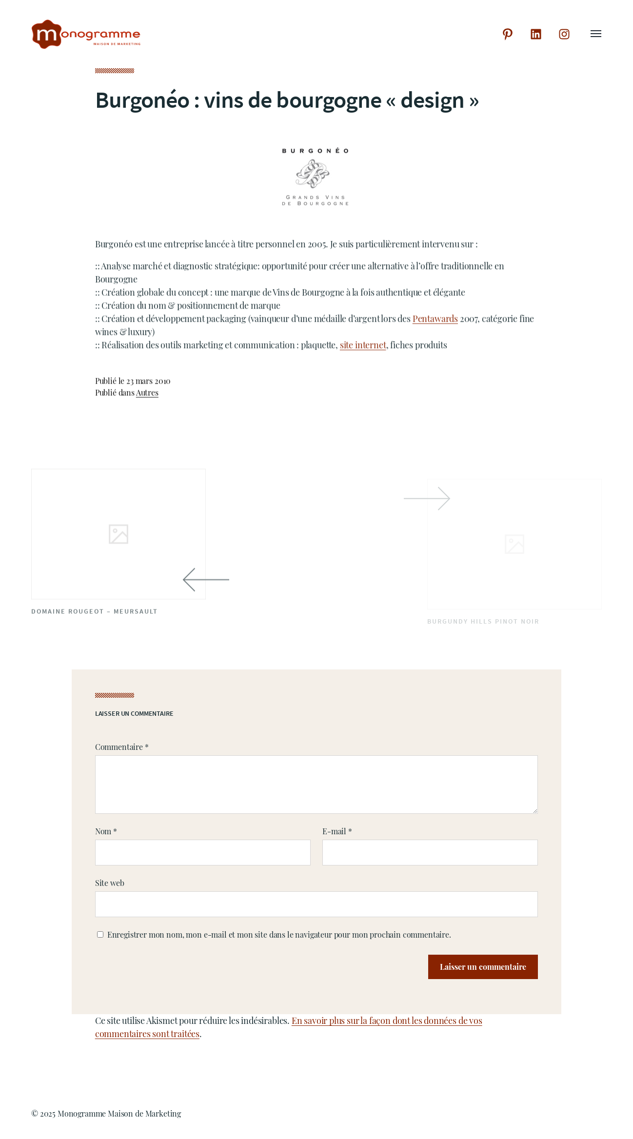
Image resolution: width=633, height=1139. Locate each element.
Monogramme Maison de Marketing (119, 1113)
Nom (106, 831)
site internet (363, 347)
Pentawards (435, 320)
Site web (109, 883)
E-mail (337, 831)
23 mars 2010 (148, 382)
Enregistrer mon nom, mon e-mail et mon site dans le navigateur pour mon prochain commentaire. (279, 934)
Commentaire (122, 747)
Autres (147, 394)
